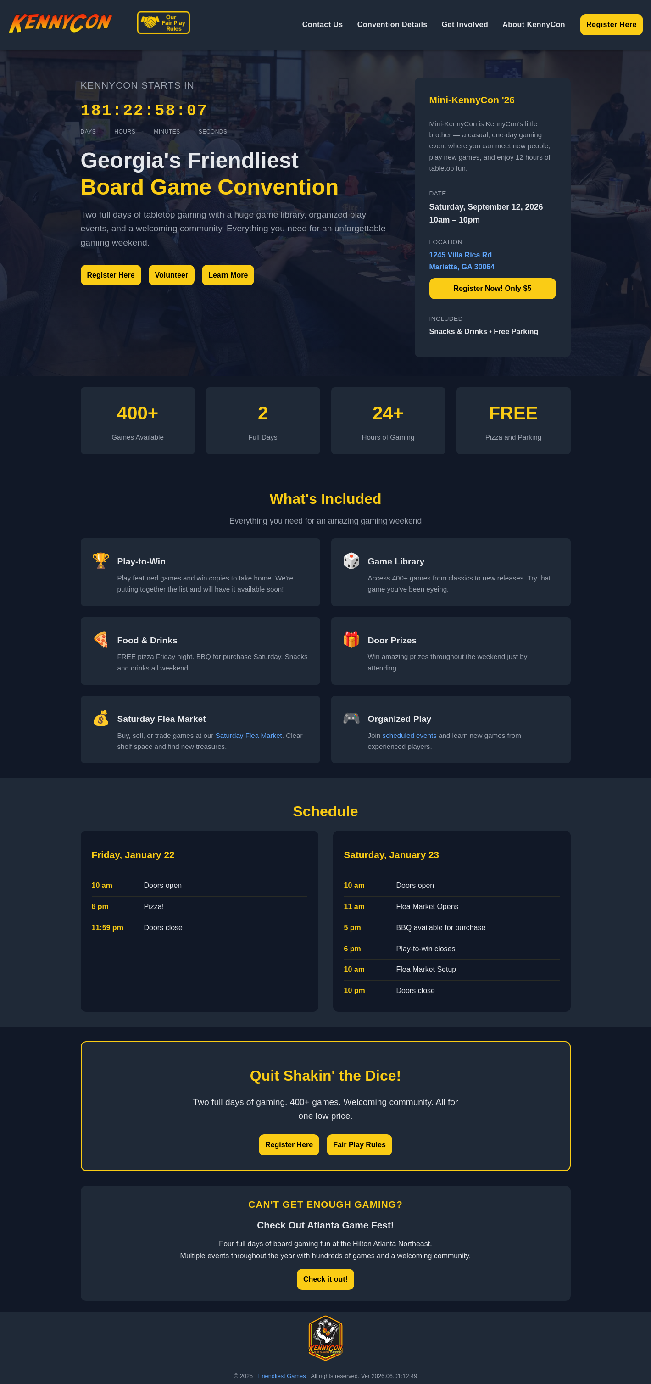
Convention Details (392, 24)
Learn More (228, 275)
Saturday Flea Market (249, 735)
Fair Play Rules (359, 1145)
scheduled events (410, 735)
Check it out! (325, 1279)
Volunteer (172, 275)
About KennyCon (533, 24)
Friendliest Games (282, 1376)
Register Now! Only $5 (493, 288)
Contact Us (322, 24)
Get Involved (465, 24)
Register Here (611, 24)
